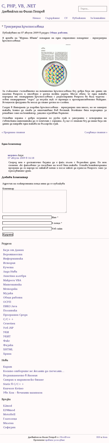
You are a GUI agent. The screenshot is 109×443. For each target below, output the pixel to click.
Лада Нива (10, 271)
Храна (7, 353)
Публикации (79, 17)
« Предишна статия (13, 132)
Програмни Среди (15, 314)
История (9, 263)
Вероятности (12, 254)
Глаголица (10, 418)
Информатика (13, 258)
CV (66, 17)
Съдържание (52, 17)
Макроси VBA (12, 280)
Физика (8, 345)
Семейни (9, 323)
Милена (8, 423)
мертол (13, 155)
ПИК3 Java (10, 306)
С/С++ (8, 319)
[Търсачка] (91, 8)
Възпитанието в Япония (20, 375)
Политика (10, 310)
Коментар (8, 188)
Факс (6, 340)
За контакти (97, 17)
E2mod (7, 405)
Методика (10, 289)
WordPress (65, 437)
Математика (12, 284)
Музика (8, 293)
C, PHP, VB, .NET (19, 6)
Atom (105, 437)
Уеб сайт (57, 228)
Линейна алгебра (14, 276)
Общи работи (59, 32)
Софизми (9, 427)
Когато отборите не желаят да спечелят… (33, 371)
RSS (98, 437)
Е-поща (56, 223)
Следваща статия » (95, 132)
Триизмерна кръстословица (24, 26)
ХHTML (8, 349)
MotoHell (9, 414)
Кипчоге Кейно (13, 388)
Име (54, 217)
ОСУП (7, 302)
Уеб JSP (8, 327)
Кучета (8, 267)
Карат (7, 366)
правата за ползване (55, 440)
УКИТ (7, 336)
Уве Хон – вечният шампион (22, 392)
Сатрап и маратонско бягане (23, 379)
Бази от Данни (13, 250)
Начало (37, 17)
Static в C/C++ (13, 384)
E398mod (9, 410)
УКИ (6, 332)
